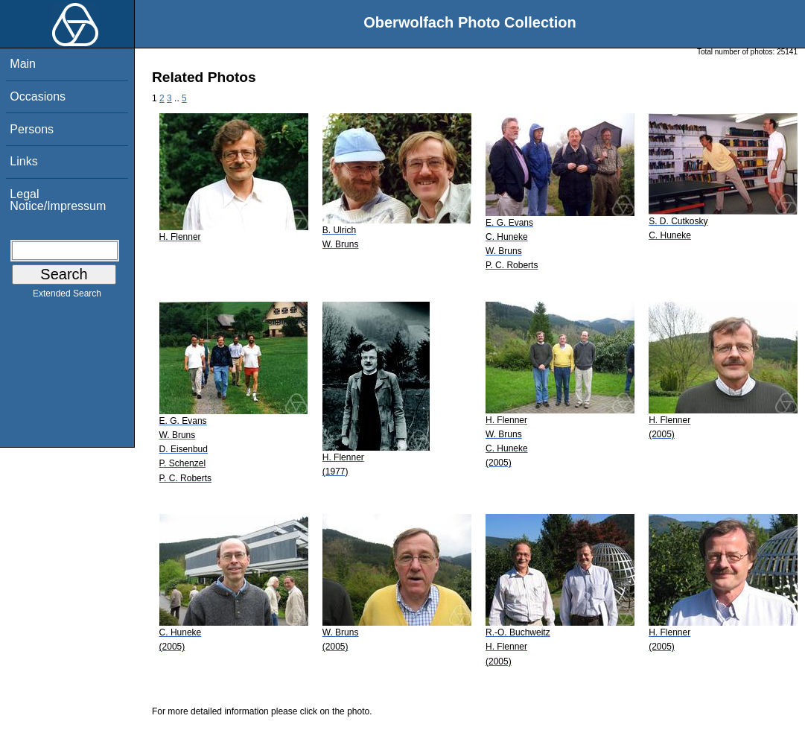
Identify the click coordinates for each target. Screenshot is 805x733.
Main (23, 63)
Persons (32, 129)
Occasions (38, 96)
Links (23, 161)
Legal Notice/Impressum (58, 200)
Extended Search (67, 296)
